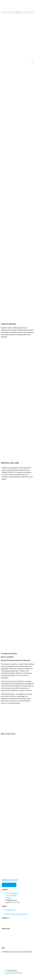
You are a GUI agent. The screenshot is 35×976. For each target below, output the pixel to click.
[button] (17, 12)
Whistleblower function (10, 880)
